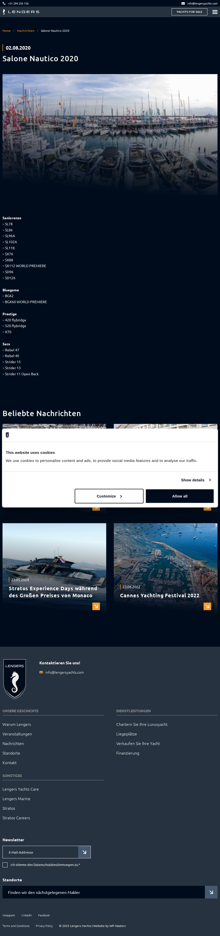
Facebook (44, 915)
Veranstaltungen (17, 733)
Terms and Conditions (16, 926)
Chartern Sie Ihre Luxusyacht (142, 724)
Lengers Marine (17, 798)
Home (7, 30)
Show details (193, 480)
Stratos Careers (16, 817)
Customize (109, 496)
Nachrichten (25, 30)
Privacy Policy (44, 926)
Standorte (11, 753)
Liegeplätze (126, 733)
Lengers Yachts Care (21, 789)
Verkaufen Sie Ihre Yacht (138, 743)
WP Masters (117, 926)
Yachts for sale (189, 12)
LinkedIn (26, 915)
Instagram (9, 915)
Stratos (9, 808)
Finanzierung (127, 753)
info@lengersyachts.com (64, 672)
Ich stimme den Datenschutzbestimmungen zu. (45, 864)
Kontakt (10, 762)
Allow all (179, 496)
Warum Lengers (17, 724)
